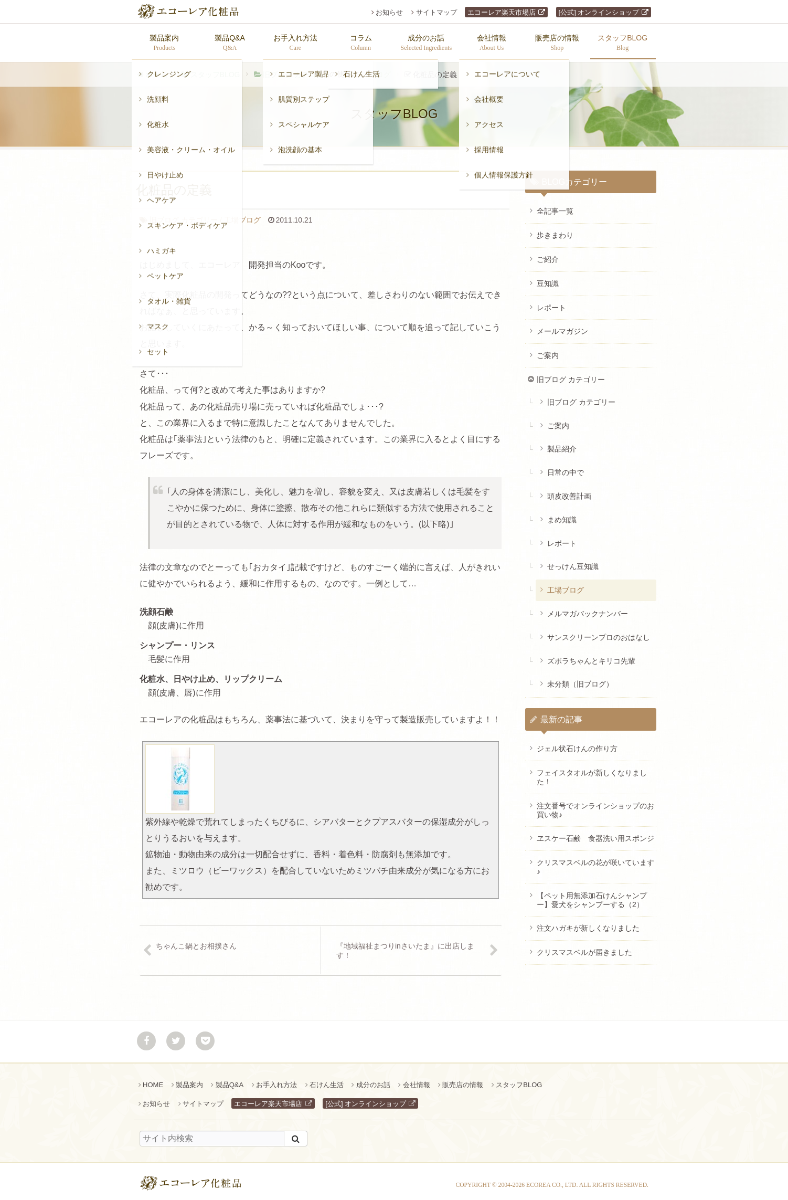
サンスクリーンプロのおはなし (598, 632)
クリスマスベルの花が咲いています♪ (595, 861)
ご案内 (548, 350)
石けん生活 (327, 1079)
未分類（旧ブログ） (580, 679)
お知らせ (389, 12)
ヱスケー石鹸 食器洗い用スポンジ (595, 833)
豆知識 (548, 278)
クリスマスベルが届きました (584, 947)
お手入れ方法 (276, 1079)
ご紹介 (548, 254)
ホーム (156, 69)
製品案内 (189, 1079)
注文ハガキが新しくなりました (588, 923)
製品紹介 (562, 443)
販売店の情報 (462, 1079)
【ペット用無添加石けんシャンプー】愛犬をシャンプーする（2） (592, 894)
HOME (153, 1079)
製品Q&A (229, 1079)
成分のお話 (373, 1079)
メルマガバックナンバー (587, 608)
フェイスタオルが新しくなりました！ (592, 772)
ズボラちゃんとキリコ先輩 (591, 655)
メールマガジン (562, 326)
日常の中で (565, 467)
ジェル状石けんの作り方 (577, 743)
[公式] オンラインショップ (599, 12)
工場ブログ (372, 69)
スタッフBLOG (215, 69)
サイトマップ (436, 12)
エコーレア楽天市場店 (501, 12)
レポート (551, 302)
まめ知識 (562, 514)
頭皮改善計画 (569, 491)
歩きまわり (555, 230)
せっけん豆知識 (573, 561)
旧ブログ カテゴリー (297, 69)
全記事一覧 (555, 206)
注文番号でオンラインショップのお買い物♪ (595, 805)
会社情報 (416, 1079)
